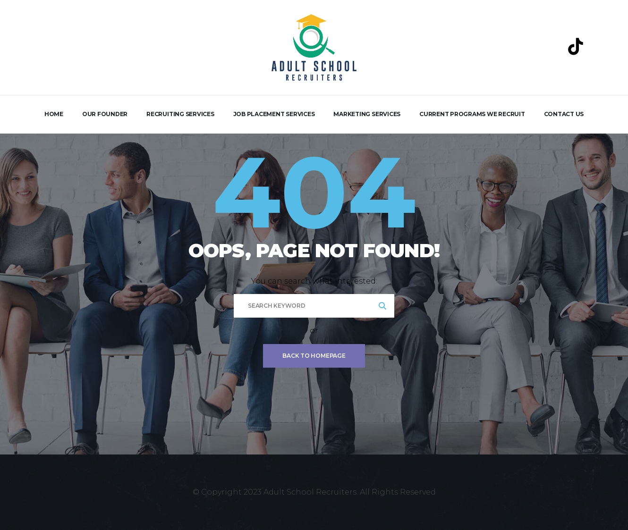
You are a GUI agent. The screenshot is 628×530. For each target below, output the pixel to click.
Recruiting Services (180, 114)
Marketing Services (366, 114)
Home (53, 114)
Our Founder (104, 114)
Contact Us (564, 114)
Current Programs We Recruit (472, 114)
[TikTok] (575, 46)
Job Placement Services (274, 114)
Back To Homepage (313, 355)
